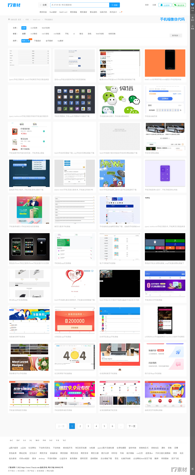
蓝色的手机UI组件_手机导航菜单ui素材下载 (26, 190)
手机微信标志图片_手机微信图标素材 (114, 116)
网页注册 (95, 453)
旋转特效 (132, 448)
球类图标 (165, 458)
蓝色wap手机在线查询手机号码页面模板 (70, 79)
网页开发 (43, 453)
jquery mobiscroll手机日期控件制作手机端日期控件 (29, 116)
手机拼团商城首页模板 (63, 410)
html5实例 (46, 28)
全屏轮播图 (121, 448)
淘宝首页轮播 (81, 448)
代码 (27, 19)
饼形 (175, 453)
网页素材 (83, 12)
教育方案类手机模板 (62, 226)
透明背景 (84, 458)
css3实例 (34, 28)
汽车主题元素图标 (163, 453)
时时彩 (114, 453)
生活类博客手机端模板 (63, 373)
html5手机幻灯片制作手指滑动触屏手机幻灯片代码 (119, 300)
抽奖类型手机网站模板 (154, 410)
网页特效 (43, 12)
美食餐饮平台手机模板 (18, 373)
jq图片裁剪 (13, 448)
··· (120, 12)
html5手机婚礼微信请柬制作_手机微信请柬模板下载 (74, 300)
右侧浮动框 (126, 458)
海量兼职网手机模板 (17, 337)
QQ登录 (165, 5)
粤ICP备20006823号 (55, 467)
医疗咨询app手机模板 (153, 373)
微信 (81, 34)
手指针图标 (52, 458)
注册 (154, 5)
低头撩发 (13, 458)
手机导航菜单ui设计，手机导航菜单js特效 (161, 190)
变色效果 (13, 453)
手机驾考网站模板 (152, 153)
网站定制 (23, 453)
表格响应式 (143, 448)
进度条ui (149, 453)
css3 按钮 (45, 34)
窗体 (34, 458)
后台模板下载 (106, 458)
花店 (181, 453)
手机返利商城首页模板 (18, 410)
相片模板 (130, 453)
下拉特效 (56, 448)
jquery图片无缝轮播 (106, 448)
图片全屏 (105, 453)
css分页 (140, 453)
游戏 (89, 34)
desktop (42, 458)
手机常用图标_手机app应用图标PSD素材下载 (72, 116)
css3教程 (34, 34)
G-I (24, 440)
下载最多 (37, 41)
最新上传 (25, 41)
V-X (57, 440)
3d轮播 (92, 448)
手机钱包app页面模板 (62, 263)
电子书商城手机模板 (108, 263)
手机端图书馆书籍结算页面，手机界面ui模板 (26, 153)
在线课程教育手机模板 (108, 373)
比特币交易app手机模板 (109, 337)
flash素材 (53, 12)
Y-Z (64, 440)
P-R (44, 440)
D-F (18, 440)
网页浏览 (74, 453)
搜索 (115, 5)
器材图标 (94, 458)
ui (74, 34)
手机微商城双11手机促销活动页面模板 (24, 226)
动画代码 (103, 12)
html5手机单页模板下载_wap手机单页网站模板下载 (74, 153)
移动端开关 (68, 448)
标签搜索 (40, 471)
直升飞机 (175, 458)
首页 (19, 19)
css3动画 (57, 34)
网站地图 (50, 471)
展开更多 (176, 35)
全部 (24, 28)
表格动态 (155, 448)
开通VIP (192, 7)
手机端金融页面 (151, 116)
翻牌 (156, 458)
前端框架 (54, 453)
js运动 (23, 448)
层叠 (176, 448)
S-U (50, 440)
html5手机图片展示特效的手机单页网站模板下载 (118, 153)
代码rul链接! (24, 458)
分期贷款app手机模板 (62, 337)
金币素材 (49, 41)
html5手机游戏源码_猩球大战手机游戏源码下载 (118, 190)
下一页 (132, 426)
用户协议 (30, 471)
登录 (147, 5)
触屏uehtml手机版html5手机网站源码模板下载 (117, 79)
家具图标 (73, 458)
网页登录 (84, 453)
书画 (122, 453)
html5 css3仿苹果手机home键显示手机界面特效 (163, 79)
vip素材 (60, 41)
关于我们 (11, 471)
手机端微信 (49, 19)
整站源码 (93, 12)
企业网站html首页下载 (142, 458)
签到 (192, 18)
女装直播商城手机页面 (108, 410)
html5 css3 (63, 12)
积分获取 (21, 471)
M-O (37, 440)
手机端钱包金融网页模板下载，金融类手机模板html (120, 226)
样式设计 (113, 12)
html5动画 (100, 34)
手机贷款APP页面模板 (153, 300)
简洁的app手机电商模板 (18, 300)
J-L (31, 440)
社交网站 (32, 448)
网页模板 (73, 12)
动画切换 (112, 34)
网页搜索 (64, 453)
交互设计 (33, 453)
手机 (67, 34)
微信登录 (179, 5)
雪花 (116, 458)
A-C (11, 440)
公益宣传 (63, 458)
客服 (192, 27)
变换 (170, 448)
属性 (163, 448)
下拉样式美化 (44, 448)
